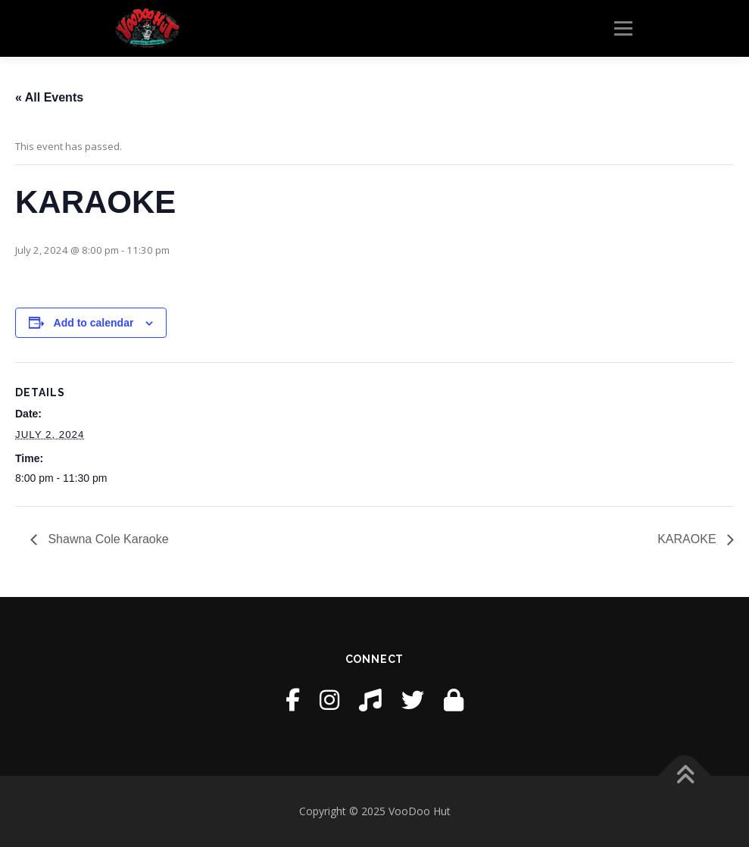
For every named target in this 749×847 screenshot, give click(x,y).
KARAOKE (688, 539)
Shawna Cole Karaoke (107, 539)
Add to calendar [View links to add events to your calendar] (94, 323)
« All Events (49, 97)
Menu (623, 28)
